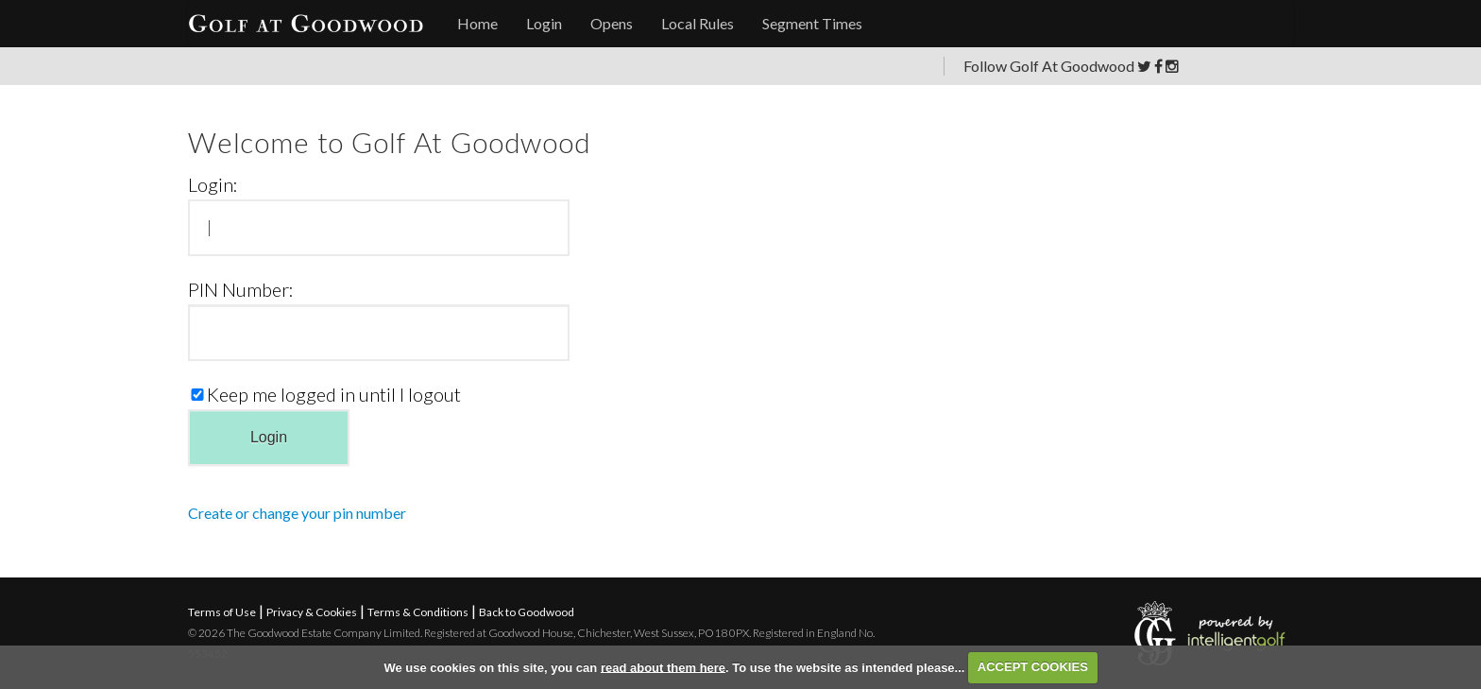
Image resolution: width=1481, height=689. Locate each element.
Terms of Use (222, 612)
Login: (213, 183)
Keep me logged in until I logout (324, 393)
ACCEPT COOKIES (1033, 667)
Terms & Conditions (417, 612)
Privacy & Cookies (311, 612)
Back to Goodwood (526, 612)
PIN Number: (241, 288)
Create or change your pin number (297, 513)
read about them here (663, 667)
